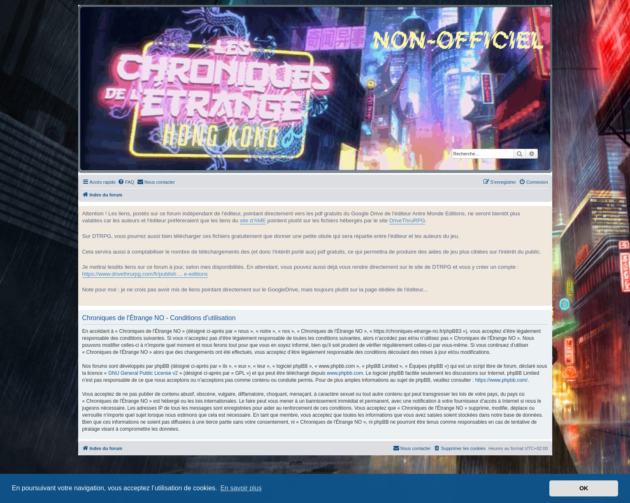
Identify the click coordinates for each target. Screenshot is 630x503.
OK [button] (583, 488)
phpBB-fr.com (325, 470)
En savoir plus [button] (241, 488)
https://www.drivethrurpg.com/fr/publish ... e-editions (145, 274)
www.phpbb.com (345, 373)
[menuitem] (126, 182)
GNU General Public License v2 (143, 373)
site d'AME (253, 220)
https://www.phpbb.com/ (501, 380)
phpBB (296, 463)
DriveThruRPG (407, 220)
